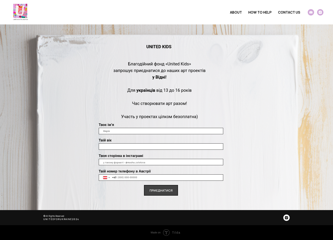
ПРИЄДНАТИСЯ (161, 190)
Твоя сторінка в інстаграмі (121, 156)
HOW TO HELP (260, 12)
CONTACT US (289, 12)
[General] (311, 12)
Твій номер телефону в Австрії (125, 171)
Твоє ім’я (106, 125)
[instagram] (320, 12)
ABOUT (236, 12)
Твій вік (105, 140)
